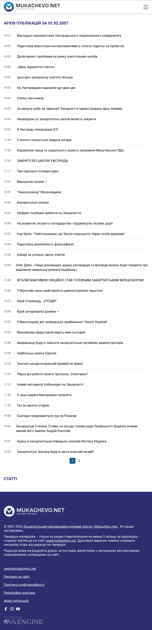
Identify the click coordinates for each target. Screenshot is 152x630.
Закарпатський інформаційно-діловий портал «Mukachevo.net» (70, 526)
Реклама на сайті (17, 577)
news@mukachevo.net (20, 569)
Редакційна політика (19, 593)
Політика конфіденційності (24, 585)
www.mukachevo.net (61, 541)
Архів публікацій (16, 601)
